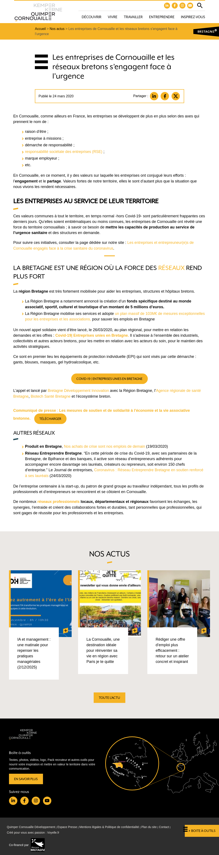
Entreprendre (162, 17)
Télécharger (51, 418)
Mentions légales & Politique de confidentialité (111, 827)
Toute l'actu (109, 698)
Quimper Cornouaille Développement (31, 827)
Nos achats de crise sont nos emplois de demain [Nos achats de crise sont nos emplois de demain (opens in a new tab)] (105, 446)
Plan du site (152, 827)
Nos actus (57, 29)
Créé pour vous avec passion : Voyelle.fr (34, 832)
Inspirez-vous (193, 17)
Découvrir (91, 17)
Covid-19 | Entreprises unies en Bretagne (109, 378)
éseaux (173, 267)
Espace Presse (68, 827)
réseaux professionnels (58, 501)
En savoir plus (26, 779)
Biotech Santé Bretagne (51, 396)
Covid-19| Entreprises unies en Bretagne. (92, 335)
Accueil (40, 29)
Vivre (112, 17)
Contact (167, 827)
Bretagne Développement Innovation (79, 390)
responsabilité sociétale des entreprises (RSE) (65, 152)
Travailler (133, 17)
